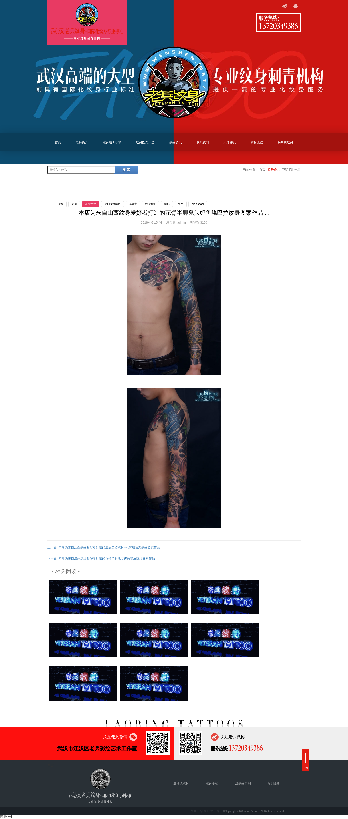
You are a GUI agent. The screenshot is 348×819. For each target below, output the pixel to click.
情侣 (167, 204)
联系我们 (202, 142)
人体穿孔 (229, 142)
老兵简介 (82, 142)
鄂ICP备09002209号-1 (206, 811)
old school (198, 204)
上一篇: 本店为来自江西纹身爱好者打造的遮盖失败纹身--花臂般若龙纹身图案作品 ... (105, 547)
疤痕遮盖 (150, 204)
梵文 (180, 204)
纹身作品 (274, 169)
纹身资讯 (175, 142)
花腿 (74, 204)
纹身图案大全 (145, 142)
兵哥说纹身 (285, 142)
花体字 (133, 204)
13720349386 (278, 25)
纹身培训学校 (112, 142)
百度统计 (6, 817)
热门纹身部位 (113, 204)
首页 (58, 142)
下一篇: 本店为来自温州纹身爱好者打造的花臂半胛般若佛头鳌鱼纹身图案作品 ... (102, 558)
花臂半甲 (90, 204)
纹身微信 (257, 142)
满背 (60, 204)
